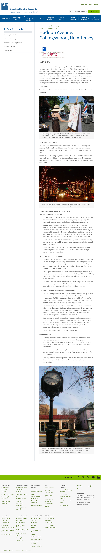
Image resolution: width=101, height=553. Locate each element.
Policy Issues (63, 494)
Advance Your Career (7, 527)
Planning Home (9, 47)
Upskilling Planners (36, 505)
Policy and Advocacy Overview (66, 491)
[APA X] (88, 477)
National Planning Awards (13, 43)
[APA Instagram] (93, 477)
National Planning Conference (36, 497)
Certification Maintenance (49, 496)
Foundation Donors (50, 527)
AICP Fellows (49, 503)
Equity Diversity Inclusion (35, 542)
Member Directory (36, 537)
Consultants (8, 51)
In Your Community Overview (21, 519)
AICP (41, 18)
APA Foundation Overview (49, 519)
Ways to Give (49, 522)
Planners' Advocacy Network (65, 497)
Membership (6, 18)
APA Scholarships (50, 525)
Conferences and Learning (28, 18)
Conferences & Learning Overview (36, 491)
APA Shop (4, 503)
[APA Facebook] (78, 477)
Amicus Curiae (64, 505)
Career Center (63, 18)
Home (41, 26)
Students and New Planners (36, 531)
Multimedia (19, 501)
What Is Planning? (10, 39)
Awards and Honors (36, 539)
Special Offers (5, 501)
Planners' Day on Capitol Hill (35, 502)
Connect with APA (85, 18)
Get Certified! (49, 492)
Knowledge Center (17, 18)
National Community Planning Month (22, 530)
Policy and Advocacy (51, 18)
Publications (19, 492)
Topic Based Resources (19, 504)
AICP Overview (49, 487)
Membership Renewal (7, 494)
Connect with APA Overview (36, 519)
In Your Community (73, 18)
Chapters (33, 525)
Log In (96, 4)
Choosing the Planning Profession (7, 531)
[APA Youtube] (83, 477)
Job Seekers (5, 522)
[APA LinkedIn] (98, 477)
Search (94, 11)
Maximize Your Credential (49, 500)
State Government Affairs (65, 502)
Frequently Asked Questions (6, 497)
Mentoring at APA (6, 534)
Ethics (47, 506)
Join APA (4, 492)
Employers (4, 525)
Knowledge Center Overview (21, 488)
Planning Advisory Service (21, 508)
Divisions (33, 527)
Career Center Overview (5, 519)
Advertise (29, 550)
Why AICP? (48, 490)
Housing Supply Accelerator (13, 35)
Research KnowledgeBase (21, 497)
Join (90, 4)
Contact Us (79, 487)
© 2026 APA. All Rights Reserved (9, 550)
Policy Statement (21, 550)
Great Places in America (47, 28)
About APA (83, 4)
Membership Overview (5, 488)
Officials (33, 534)
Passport (33, 494)
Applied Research (21, 494)
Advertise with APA (36, 546)
